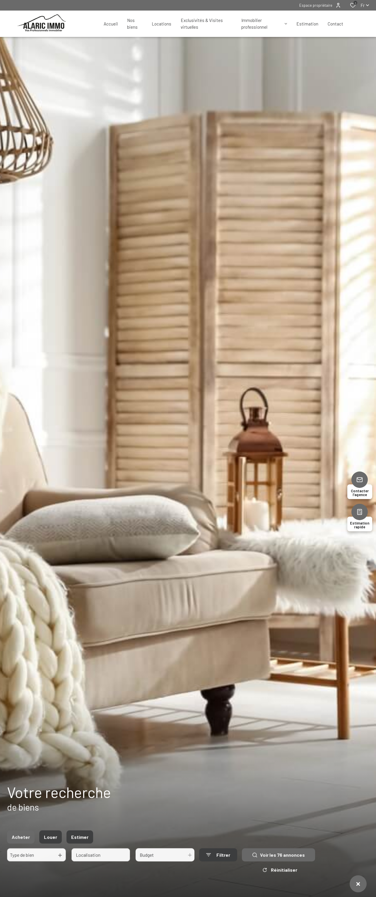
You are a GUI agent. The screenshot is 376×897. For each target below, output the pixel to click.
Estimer (79, 843)
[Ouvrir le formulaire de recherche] (218, 861)
